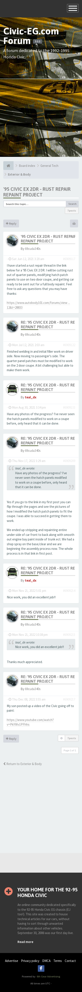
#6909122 (69, 345)
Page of (70, 750)
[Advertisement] (41, 105)
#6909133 (69, 407)
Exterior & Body (19, 174)
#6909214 (69, 591)
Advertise (11, 961)
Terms (57, 961)
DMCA (46, 961)
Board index (27, 166)
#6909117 (69, 259)
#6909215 (69, 635)
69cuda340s (33, 249)
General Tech (49, 166)
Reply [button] (11, 223)
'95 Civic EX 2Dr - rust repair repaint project (37, 192)
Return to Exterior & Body (22, 764)
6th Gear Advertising (48, 976)
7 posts (71, 210)
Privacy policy (30, 961)
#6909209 (69, 461)
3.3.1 (37, 41)
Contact (70, 961)
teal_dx (30, 397)
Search (72, 203)
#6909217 (69, 699)
